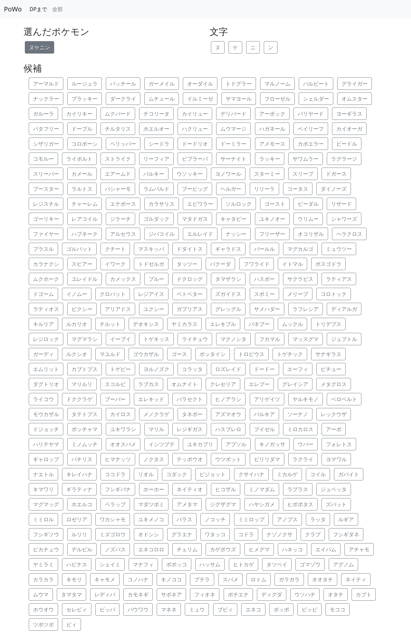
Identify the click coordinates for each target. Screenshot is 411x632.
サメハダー (267, 309)
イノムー (76, 294)
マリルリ (81, 384)
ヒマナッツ (118, 459)
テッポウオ (190, 459)
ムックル (292, 324)
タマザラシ (228, 279)
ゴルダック (156, 218)
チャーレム (84, 203)
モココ (337, 609)
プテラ (202, 579)
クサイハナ (251, 474)
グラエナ (181, 534)
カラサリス (162, 203)
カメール (81, 173)
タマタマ (71, 594)
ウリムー (308, 218)
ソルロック (239, 203)
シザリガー (46, 143)
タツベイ (276, 564)
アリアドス (118, 309)
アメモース (272, 143)
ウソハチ (304, 594)
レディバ (104, 594)
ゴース (179, 354)
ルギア (346, 519)
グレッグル (228, 309)
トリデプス (328, 324)
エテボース (123, 203)
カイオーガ (349, 128)
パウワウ (138, 609)
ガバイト (348, 474)
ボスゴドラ (328, 263)
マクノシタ (233, 339)
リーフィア (156, 158)
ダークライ (123, 98)
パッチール (123, 83)
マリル (156, 429)
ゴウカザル (146, 354)
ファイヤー (46, 233)
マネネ (169, 609)
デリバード (233, 113)
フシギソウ (46, 534)
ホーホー (153, 489)
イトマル (292, 263)
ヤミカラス (184, 324)
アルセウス (123, 233)
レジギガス (190, 429)
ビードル (346, 143)
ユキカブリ (200, 444)
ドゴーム (43, 294)
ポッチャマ (84, 429)
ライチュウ (195, 339)
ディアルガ (344, 309)
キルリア (43, 324)
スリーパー (46, 173)
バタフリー (46, 128)
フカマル (269, 339)
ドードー (264, 369)
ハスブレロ (228, 429)
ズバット (336, 504)
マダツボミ (151, 504)
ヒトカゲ (243, 564)
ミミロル (43, 519)
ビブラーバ (195, 158)
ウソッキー (190, 173)
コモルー (43, 158)
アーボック (272, 113)
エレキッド (151, 399)
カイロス (120, 414)
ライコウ (43, 399)
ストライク (118, 158)
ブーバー (115, 399)
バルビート (316, 83)
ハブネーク (84, 233)
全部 (57, 9)
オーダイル (200, 83)
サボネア (171, 594)
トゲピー (120, 369)
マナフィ (143, 564)
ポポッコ (176, 564)
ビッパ (107, 609)
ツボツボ (43, 624)
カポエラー (311, 143)
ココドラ (115, 474)
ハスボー (264, 279)
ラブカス (148, 384)
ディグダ (271, 594)
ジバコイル (162, 233)
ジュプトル (344, 339)
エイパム (325, 549)
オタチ (335, 594)
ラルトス (81, 188)
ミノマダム (262, 489)
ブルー (156, 279)
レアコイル (84, 218)
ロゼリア (76, 519)
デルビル (81, 549)
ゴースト (274, 203)
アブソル (236, 444)
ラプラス (297, 489)
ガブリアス (190, 309)
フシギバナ (118, 489)
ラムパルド (156, 188)
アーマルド (46, 83)
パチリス (81, 459)
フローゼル (277, 98)
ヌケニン (39, 47)
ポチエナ (238, 594)
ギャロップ (46, 459)
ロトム (258, 579)
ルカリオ (76, 324)
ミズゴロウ (113, 534)
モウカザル (46, 414)
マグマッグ (46, 504)
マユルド (110, 354)
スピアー (81, 263)
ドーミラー (233, 143)
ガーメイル (162, 83)
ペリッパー (123, 143)
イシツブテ (162, 444)
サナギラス (328, 354)
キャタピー (233, 218)
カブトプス (84, 369)
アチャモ (359, 549)
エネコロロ (151, 549)
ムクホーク (46, 279)
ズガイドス (228, 294)
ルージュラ (84, 83)
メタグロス (334, 384)
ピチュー (331, 369)
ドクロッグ (190, 279)
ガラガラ (289, 579)
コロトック (334, 294)
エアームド (118, 173)
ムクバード (118, 113)
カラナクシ (46, 263)
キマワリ (43, 489)
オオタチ (322, 579)
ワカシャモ (113, 519)
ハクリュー (195, 128)
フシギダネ (346, 534)
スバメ (230, 579)
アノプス (287, 519)
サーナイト (233, 158)
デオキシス (146, 324)
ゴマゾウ (310, 564)
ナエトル (43, 474)
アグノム (343, 564)
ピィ (71, 624)
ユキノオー (272, 218)
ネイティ (355, 579)
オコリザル (311, 233)
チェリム (187, 549)
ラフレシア (305, 309)
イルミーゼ (200, 98)
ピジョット (212, 474)
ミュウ (197, 609)
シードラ (159, 143)
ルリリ (79, 534)
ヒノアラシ (228, 399)
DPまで (38, 9)
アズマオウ (228, 414)
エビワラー (200, 203)
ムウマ (41, 594)
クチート (115, 248)
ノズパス (115, 549)
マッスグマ (305, 339)
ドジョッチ (46, 429)
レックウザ (334, 414)
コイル (318, 474)
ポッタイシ (212, 354)
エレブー (259, 384)
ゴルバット (79, 248)
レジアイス (151, 294)
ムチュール (162, 98)
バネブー (259, 324)
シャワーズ (344, 218)
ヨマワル (336, 459)
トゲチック (290, 354)
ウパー (305, 444)
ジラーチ (120, 218)
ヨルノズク (156, 369)
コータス (297, 188)
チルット (110, 324)
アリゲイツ (267, 399)
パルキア (264, 414)
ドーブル (81, 128)
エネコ (253, 609)
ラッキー (269, 158)
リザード (341, 203)
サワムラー (305, 158)
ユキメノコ (151, 519)
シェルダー (316, 98)
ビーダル (308, 203)
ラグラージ (344, 158)
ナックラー (46, 98)
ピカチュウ (46, 549)
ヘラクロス (349, 233)
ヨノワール (228, 173)
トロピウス (251, 354)
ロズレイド (228, 369)
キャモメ (104, 579)
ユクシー (153, 309)
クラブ (313, 534)
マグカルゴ (300, 248)
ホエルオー (156, 128)
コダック (176, 474)
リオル (146, 474)
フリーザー (272, 233)
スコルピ (115, 384)
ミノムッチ (84, 444)
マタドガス (195, 218)
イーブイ (120, 339)
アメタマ (187, 504)
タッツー (187, 263)
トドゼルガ (151, 263)
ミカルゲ (287, 474)
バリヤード (311, 113)
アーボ (333, 429)
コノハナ (138, 579)
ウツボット (228, 459)
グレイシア (295, 384)
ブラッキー (84, 98)
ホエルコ (81, 504)
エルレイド (200, 233)
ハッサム (209, 564)
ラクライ (302, 459)
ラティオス (46, 309)
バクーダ (220, 263)
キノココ (171, 579)
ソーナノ (297, 414)
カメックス (123, 279)
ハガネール (272, 128)
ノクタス (153, 459)
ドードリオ (195, 143)
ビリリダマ (267, 459)
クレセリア (223, 384)
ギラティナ (79, 489)
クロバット (113, 294)
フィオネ (204, 594)
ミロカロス (300, 429)
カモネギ (138, 594)
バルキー (153, 173)
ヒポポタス (300, 504)
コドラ (246, 534)
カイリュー (195, 113)
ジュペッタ (334, 489)
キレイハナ (79, 474)
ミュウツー (339, 248)
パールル (264, 248)
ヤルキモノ (305, 399)
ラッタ (318, 519)
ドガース (336, 173)
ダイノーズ (334, 188)
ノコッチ (215, 519)
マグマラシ (84, 339)
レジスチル (46, 203)
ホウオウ (43, 609)
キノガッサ (272, 444)
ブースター (46, 188)
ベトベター (190, 294)
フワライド (257, 263)
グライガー (354, 83)
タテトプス (84, 414)
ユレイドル (84, 279)
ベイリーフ (311, 128)
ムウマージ (233, 128)
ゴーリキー (46, 218)
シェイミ (110, 564)
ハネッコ (292, 549)
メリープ (297, 294)
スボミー (264, 294)
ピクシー (81, 309)
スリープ (302, 173)
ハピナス (76, 564)
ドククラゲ (79, 399)
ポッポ (281, 609)
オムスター (354, 98)
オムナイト (184, 384)
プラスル (43, 248)
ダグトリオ (46, 384)
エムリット (46, 369)
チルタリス (118, 128)
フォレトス (339, 444)
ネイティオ (190, 489)
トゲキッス (156, 339)
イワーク (115, 263)
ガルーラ (43, 113)
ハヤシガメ (262, 504)
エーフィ (297, 369)
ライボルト (79, 158)
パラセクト (190, 399)
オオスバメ (123, 444)
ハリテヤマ (46, 444)
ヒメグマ (259, 549)
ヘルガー (230, 188)
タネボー (192, 414)
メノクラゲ (156, 414)
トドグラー (239, 83)
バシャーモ (118, 188)
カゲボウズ (223, 549)
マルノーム (277, 83)
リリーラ (264, 188)
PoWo (13, 9)
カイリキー (79, 113)
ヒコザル (225, 489)
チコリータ (156, 113)
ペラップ (115, 504)
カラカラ (43, 579)
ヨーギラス (349, 113)
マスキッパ (151, 248)
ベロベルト (344, 399)
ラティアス (339, 279)
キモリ (74, 579)
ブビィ (225, 609)
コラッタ (192, 369)
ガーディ (43, 354)
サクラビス (300, 279)
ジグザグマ (223, 504)
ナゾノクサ (279, 534)
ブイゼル (264, 429)
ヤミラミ (43, 564)
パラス (184, 519)
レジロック (46, 339)
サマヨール (239, 98)
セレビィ (76, 609)
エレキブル (223, 324)
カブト (363, 594)
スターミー (267, 173)
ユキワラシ (123, 429)
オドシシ (148, 534)
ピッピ (309, 609)
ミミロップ (251, 519)
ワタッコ (215, 534)
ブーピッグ (195, 188)
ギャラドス (228, 248)
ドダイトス (190, 248)
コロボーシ (84, 143)
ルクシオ (76, 354)
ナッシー (236, 233)
